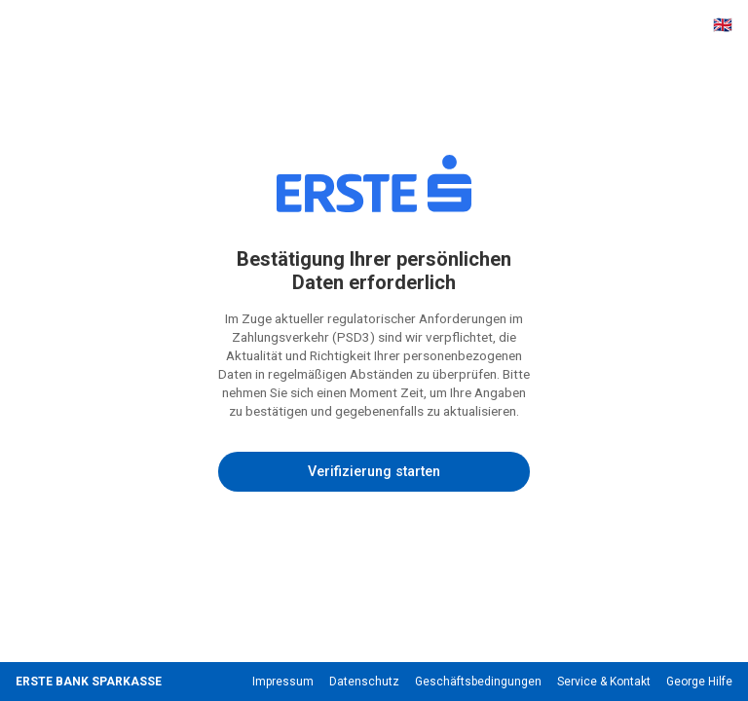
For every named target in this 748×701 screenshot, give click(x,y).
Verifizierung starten (374, 471)
